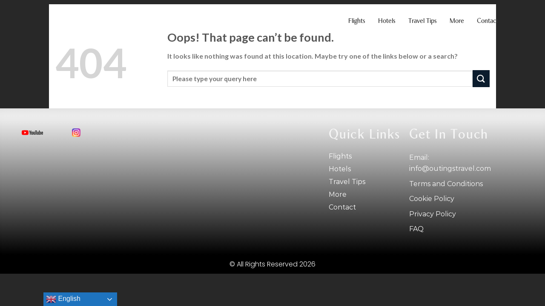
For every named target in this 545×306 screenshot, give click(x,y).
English (63, 299)
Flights (356, 21)
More (457, 21)
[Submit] (481, 78)
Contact (487, 21)
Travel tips (422, 21)
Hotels (387, 21)
